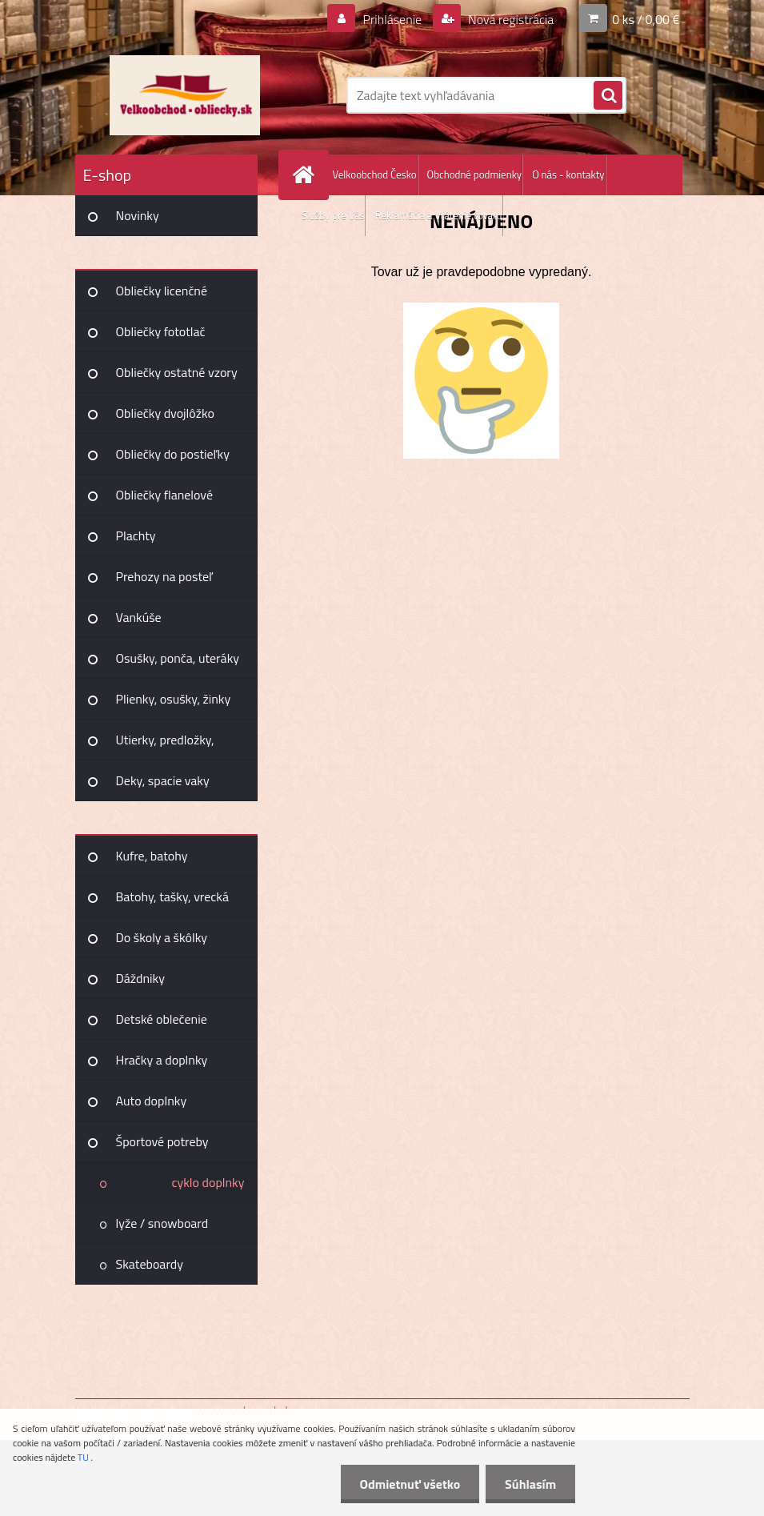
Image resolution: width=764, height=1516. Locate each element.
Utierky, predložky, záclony (165, 745)
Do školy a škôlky (162, 937)
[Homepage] (307, 174)
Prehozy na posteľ (164, 576)
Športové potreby (162, 1141)
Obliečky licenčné (162, 290)
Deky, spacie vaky (163, 780)
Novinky (137, 215)
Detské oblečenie (161, 1019)
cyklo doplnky (207, 1182)
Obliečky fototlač (161, 331)
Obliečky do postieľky (173, 453)
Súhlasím (529, 1484)
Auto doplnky (151, 1100)
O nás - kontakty (568, 174)
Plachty (136, 535)
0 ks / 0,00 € (645, 19)
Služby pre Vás (333, 215)
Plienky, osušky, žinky (173, 698)
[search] (608, 96)
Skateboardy (149, 1263)
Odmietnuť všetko (407, 1484)
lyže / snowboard (162, 1223)
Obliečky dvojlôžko (165, 413)
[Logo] (185, 95)
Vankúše (139, 617)
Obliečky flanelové (164, 494)
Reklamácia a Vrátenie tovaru (438, 215)
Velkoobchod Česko (375, 174)
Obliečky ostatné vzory (177, 372)
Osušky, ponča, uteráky (178, 658)
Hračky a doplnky (162, 1059)
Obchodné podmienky (474, 174)
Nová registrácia (509, 19)
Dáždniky (141, 978)
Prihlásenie (392, 19)
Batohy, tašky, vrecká (172, 896)
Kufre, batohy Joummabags (152, 861)
